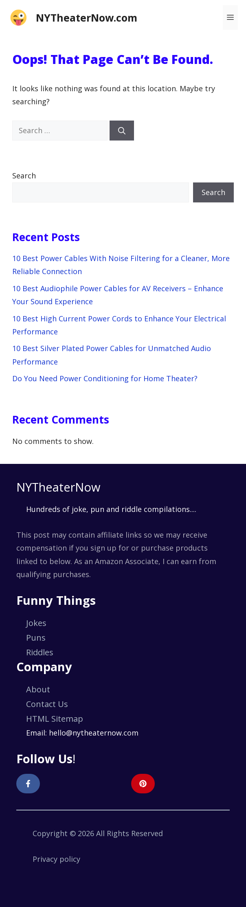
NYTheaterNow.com (86, 17)
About (38, 689)
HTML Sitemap (54, 718)
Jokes (36, 622)
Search (24, 175)
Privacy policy (56, 859)
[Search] (122, 131)
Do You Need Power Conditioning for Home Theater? (105, 378)
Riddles (39, 652)
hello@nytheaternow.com (93, 733)
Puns (36, 637)
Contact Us (47, 703)
